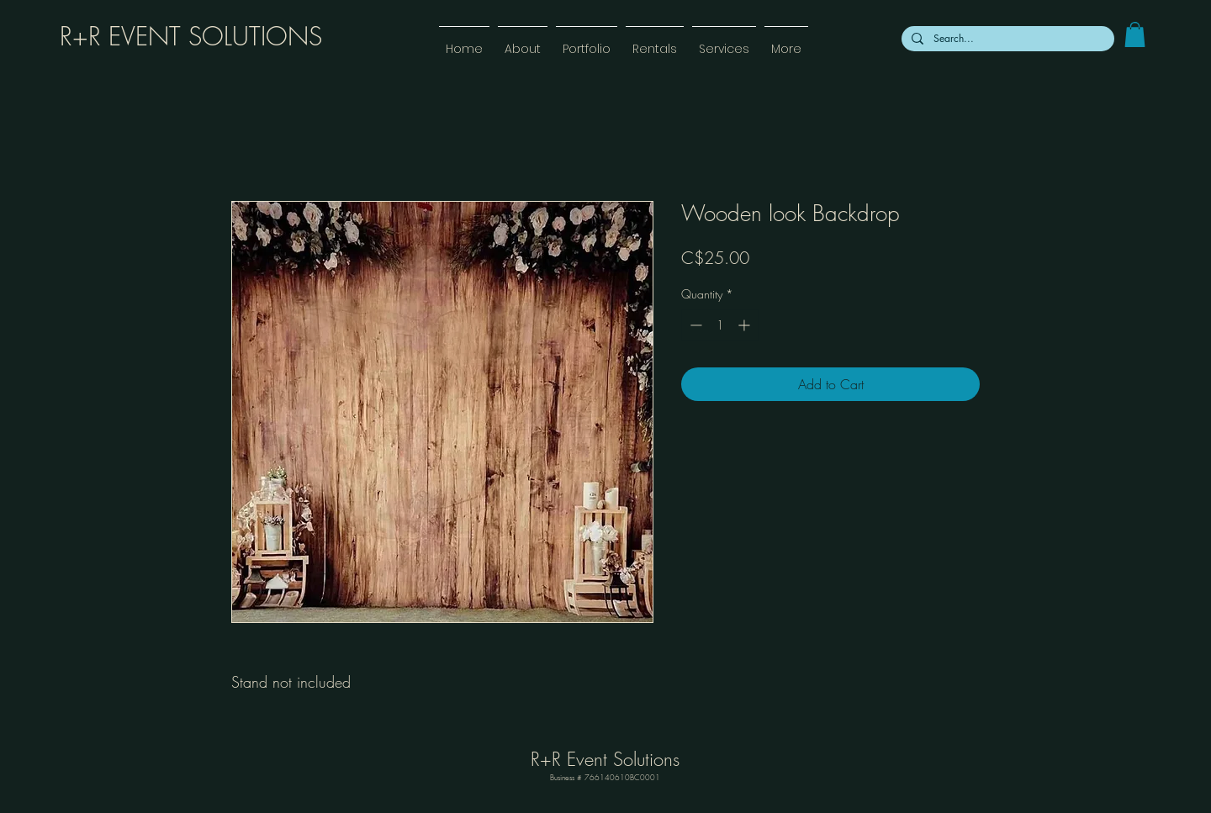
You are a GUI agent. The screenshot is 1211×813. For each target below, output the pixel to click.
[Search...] (1006, 38)
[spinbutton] (720, 325)
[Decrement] (694, 325)
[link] (1134, 34)
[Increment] (745, 325)
